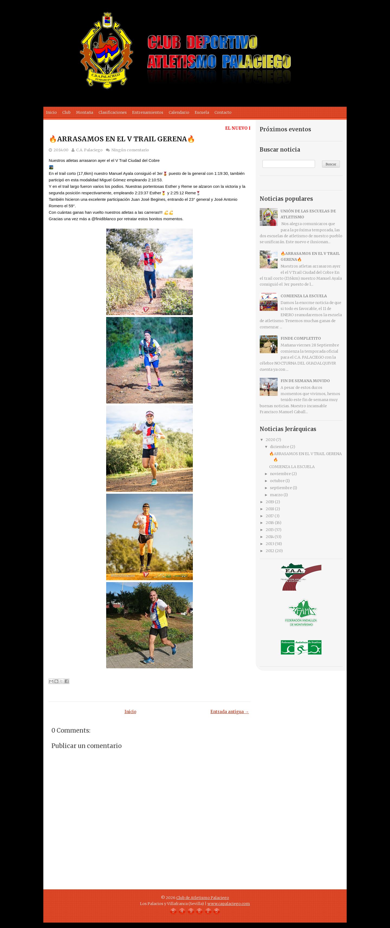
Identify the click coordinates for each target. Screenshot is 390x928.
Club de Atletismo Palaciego (202, 897)
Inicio (51, 112)
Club (66, 112)
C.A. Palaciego (89, 150)
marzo (276, 494)
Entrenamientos (147, 112)
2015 (270, 529)
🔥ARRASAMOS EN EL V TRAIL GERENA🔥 (122, 139)
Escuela (202, 112)
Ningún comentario (130, 150)
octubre (277, 480)
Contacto (223, 112)
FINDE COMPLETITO (301, 338)
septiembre (281, 487)
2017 (270, 515)
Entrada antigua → (229, 711)
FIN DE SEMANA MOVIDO (305, 380)
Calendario (179, 112)
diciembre (279, 446)
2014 (270, 536)
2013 (270, 543)
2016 (270, 522)
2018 (270, 508)
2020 (270, 439)
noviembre (280, 473)
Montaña (84, 112)
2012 (270, 550)
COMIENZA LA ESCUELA (304, 295)
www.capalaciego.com (228, 903)
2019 (270, 501)
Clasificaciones (113, 112)
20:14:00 (61, 150)
